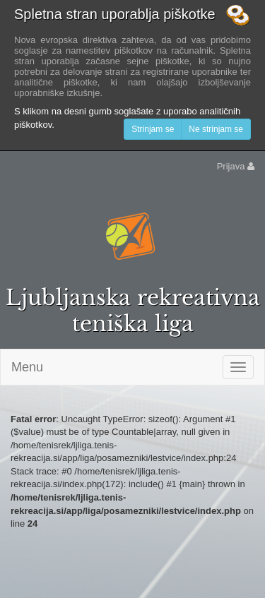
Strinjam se (152, 129)
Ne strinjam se (216, 129)
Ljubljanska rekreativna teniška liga (133, 311)
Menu (27, 367)
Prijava (235, 166)
